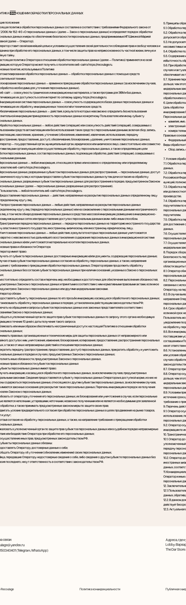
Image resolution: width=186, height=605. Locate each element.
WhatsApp (39, 550)
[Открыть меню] (12, 12)
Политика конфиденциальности (100, 589)
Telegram (23, 550)
